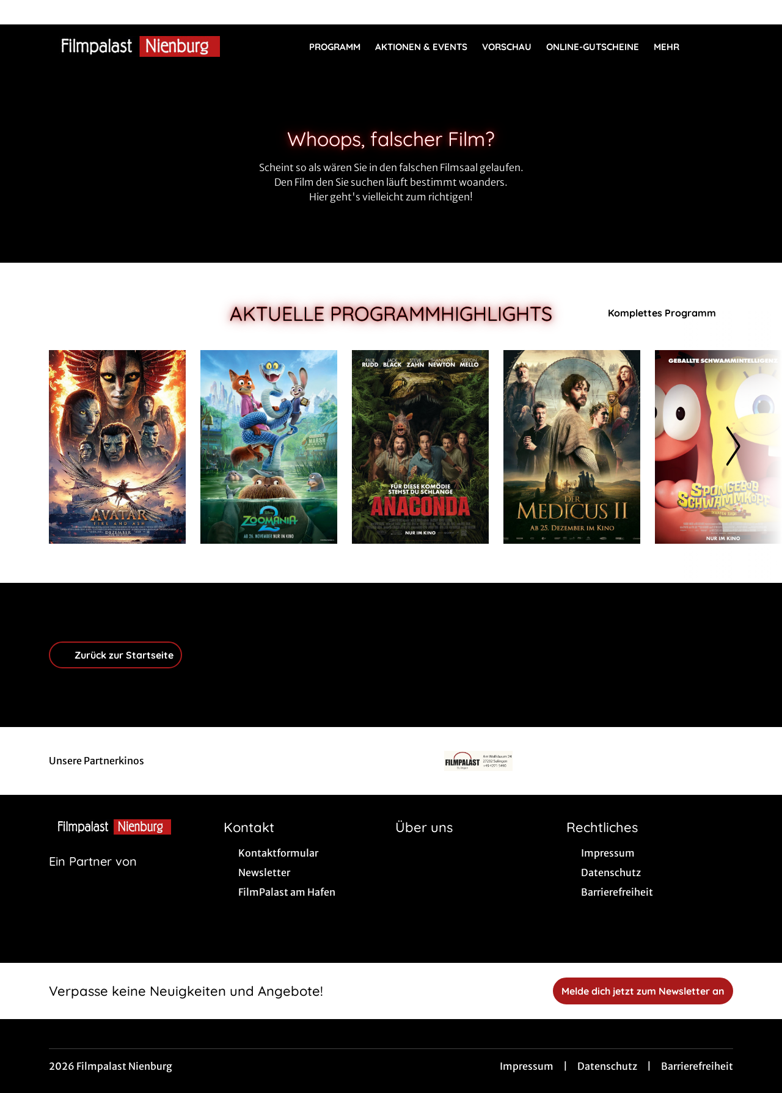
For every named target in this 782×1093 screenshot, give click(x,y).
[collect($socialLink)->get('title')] (22, 12)
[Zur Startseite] (134, 46)
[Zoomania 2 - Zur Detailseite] (268, 447)
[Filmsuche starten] (721, 46)
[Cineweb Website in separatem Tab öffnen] (93, 876)
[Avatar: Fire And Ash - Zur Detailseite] (117, 447)
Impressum (527, 1066)
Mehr (674, 47)
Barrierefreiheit (697, 1066)
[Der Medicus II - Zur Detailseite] (571, 447)
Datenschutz (607, 1066)
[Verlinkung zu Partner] (478, 761)
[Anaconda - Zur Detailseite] (420, 447)
